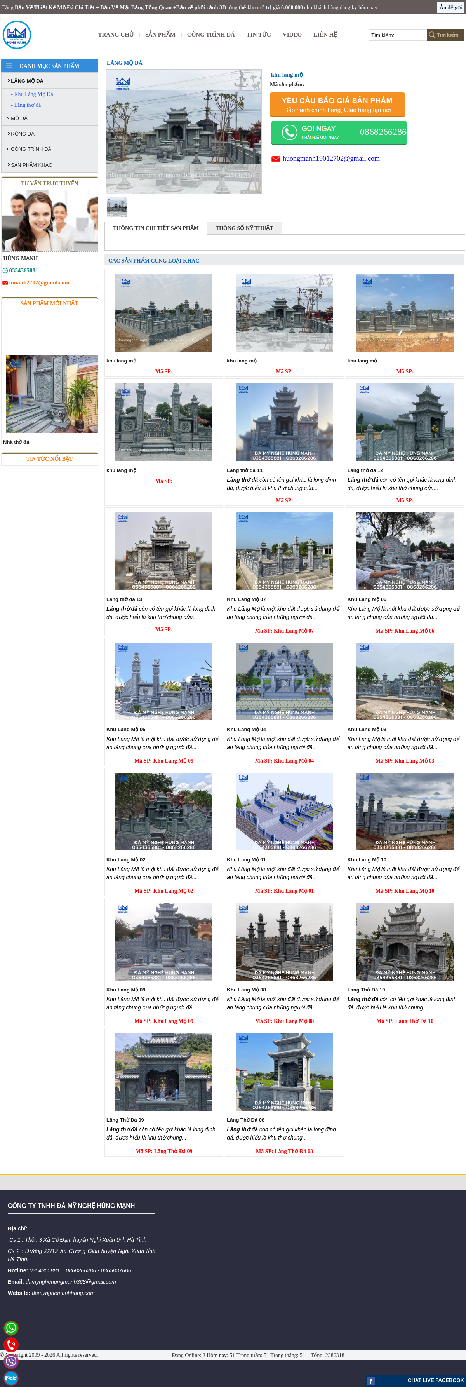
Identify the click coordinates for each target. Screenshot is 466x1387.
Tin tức (259, 34)
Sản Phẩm (160, 34)
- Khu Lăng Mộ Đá (32, 94)
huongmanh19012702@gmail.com (331, 158)
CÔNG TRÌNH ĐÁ (211, 34)
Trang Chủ (115, 34)
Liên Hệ (325, 34)
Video (292, 34)
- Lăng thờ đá (26, 105)
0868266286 (383, 132)
